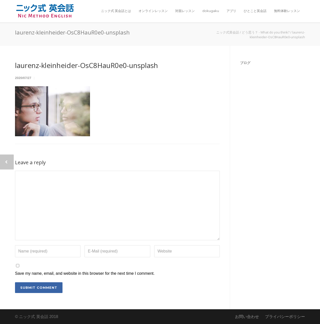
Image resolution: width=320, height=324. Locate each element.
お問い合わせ (247, 316)
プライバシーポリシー (285, 316)
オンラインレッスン (153, 11)
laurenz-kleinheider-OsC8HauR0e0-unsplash (86, 65)
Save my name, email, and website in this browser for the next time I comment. (84, 273)
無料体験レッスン (287, 11)
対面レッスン (185, 11)
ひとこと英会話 (255, 11)
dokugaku (210, 11)
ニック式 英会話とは (116, 11)
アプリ (231, 11)
